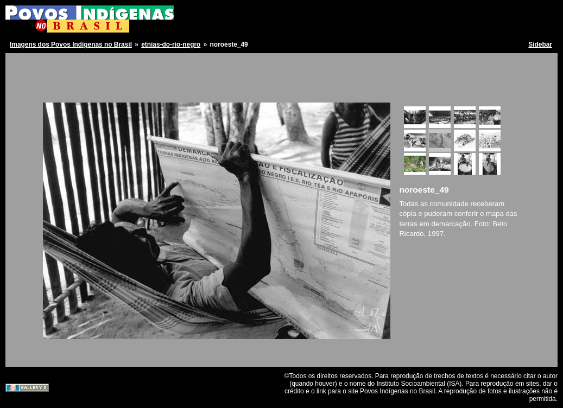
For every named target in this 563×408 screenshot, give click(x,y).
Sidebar (540, 44)
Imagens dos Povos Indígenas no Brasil (71, 44)
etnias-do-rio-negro (170, 44)
